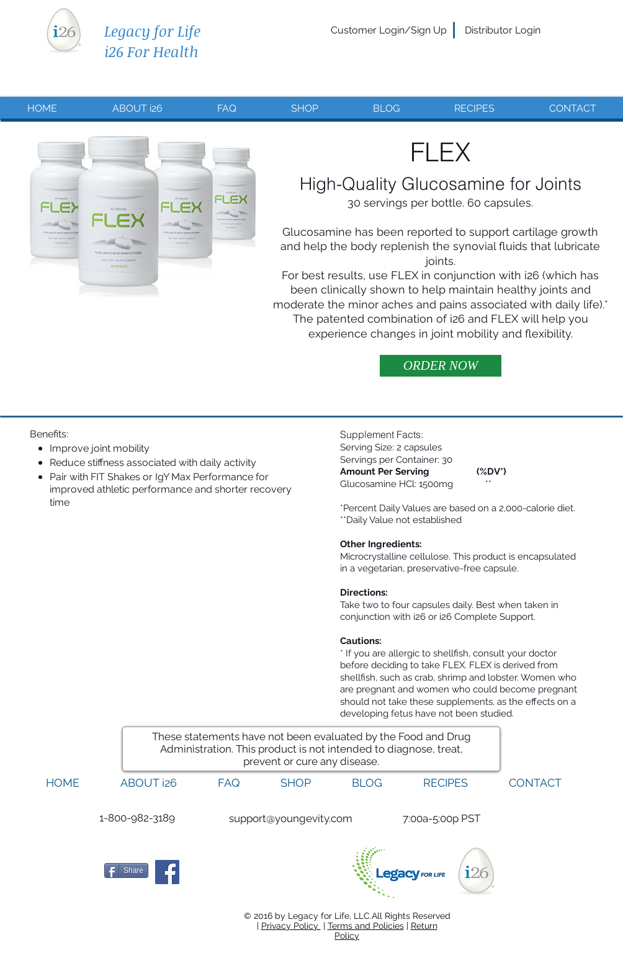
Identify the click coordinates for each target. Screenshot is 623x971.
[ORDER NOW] (440, 366)
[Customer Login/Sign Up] (389, 30)
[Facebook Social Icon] (167, 872)
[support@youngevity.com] (290, 819)
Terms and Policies (366, 926)
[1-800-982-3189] (137, 818)
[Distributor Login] (502, 30)
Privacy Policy (291, 926)
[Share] (126, 870)
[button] (441, 819)
